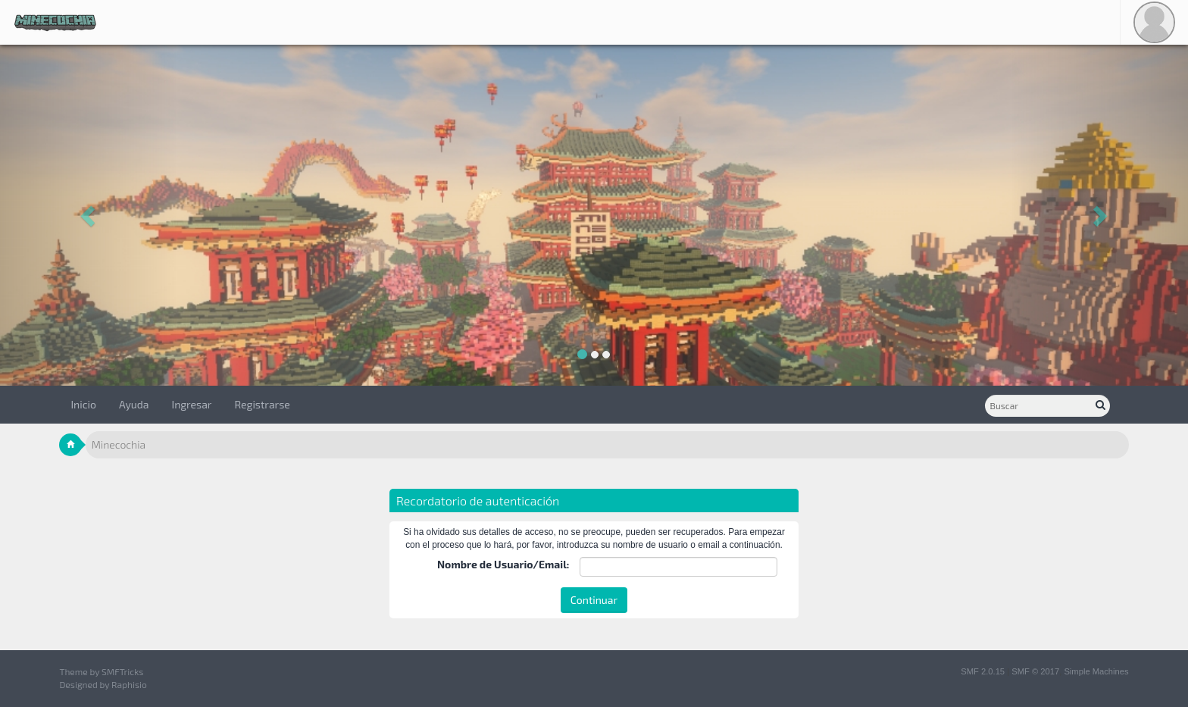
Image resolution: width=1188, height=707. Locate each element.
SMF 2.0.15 (983, 671)
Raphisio (129, 684)
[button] (89, 215)
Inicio (83, 404)
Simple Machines (1096, 671)
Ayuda (134, 404)
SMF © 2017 (1035, 671)
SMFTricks (122, 671)
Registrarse (261, 404)
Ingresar (192, 404)
